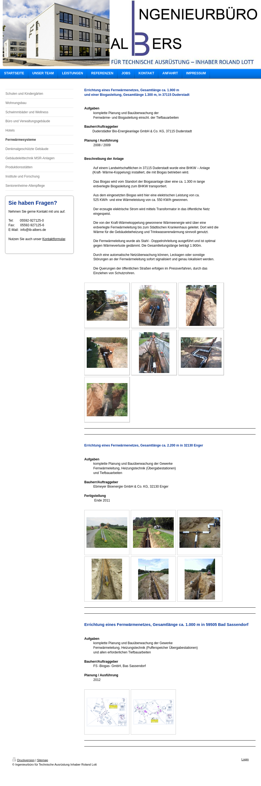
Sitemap (42, 760)
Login (245, 759)
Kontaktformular (53, 239)
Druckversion (23, 760)
